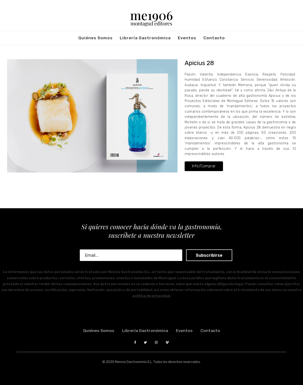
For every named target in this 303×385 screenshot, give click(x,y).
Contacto (214, 37)
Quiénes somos (95, 37)
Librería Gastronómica (145, 37)
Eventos (187, 37)
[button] (204, 166)
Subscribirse (204, 255)
